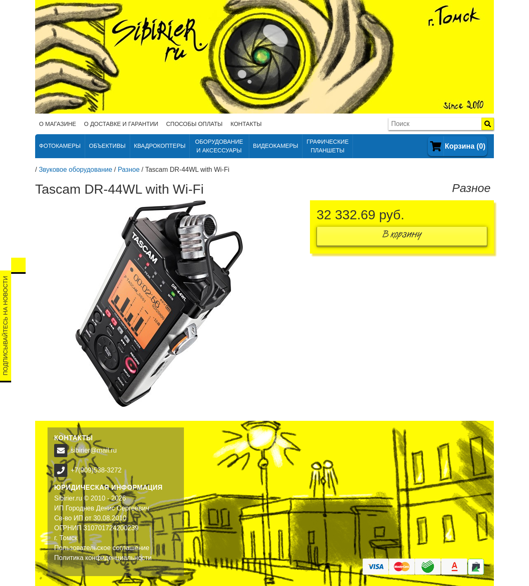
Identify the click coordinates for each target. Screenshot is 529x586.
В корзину (402, 236)
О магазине (57, 124)
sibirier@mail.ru (94, 450)
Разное (129, 169)
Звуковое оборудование (75, 169)
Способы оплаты (194, 124)
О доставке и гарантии (121, 124)
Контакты (246, 124)
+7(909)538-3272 (96, 470)
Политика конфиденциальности (103, 557)
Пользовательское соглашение (101, 547)
